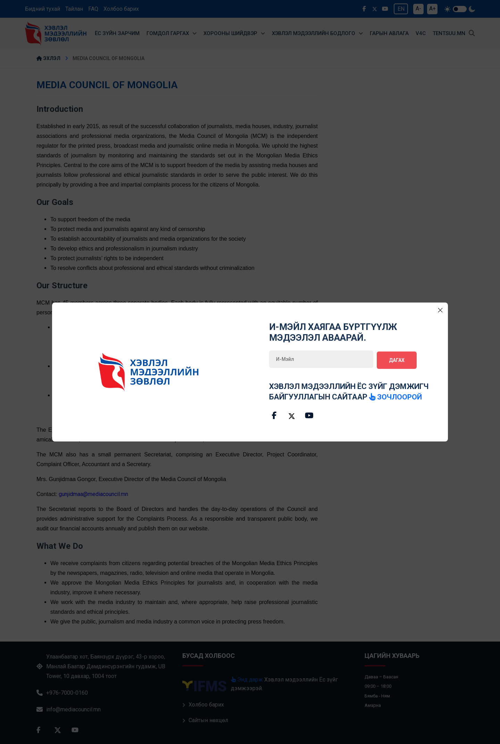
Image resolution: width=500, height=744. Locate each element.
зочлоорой (396, 395)
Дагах (397, 359)
